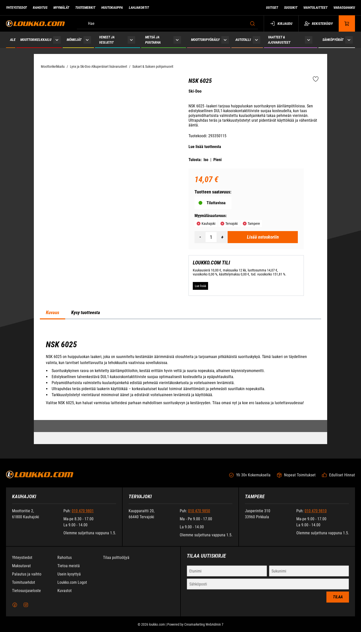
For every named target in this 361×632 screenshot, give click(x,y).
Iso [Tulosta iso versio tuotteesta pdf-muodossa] (206, 159)
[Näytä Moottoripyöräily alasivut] (225, 40)
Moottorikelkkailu (53, 66)
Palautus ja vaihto (26, 578)
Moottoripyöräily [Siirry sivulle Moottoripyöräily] (205, 40)
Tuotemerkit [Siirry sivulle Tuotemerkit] (85, 8)
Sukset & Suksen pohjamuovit (152, 66)
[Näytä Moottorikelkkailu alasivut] (56, 40)
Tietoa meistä (68, 570)
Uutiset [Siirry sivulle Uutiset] (272, 8)
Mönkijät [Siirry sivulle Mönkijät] (74, 40)
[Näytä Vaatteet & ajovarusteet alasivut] (308, 40)
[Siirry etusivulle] (35, 23)
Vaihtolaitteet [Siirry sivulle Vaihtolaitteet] (315, 8)
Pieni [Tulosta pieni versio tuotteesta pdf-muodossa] (217, 159)
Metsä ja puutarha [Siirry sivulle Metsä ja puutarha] (153, 39)
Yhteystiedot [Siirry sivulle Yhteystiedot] (16, 8)
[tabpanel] (180, 372)
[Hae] (167, 23)
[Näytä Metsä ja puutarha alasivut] (177, 40)
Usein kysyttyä (69, 578)
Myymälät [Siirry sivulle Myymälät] (61, 8)
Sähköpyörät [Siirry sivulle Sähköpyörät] (332, 40)
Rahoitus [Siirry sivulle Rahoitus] (40, 8)
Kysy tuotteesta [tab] (85, 312)
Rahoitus (64, 561)
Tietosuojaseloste (26, 594)
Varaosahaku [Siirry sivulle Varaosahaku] (344, 8)
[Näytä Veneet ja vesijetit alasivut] (131, 40)
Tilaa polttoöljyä (116, 561)
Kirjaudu (281, 23)
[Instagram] (25, 608)
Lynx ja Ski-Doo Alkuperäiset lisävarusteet (98, 66)
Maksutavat (21, 570)
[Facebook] (14, 608)
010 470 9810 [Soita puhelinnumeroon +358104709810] (316, 515)
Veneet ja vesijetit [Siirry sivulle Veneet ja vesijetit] (107, 39)
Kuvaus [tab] (52, 312)
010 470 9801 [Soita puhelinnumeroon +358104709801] (83, 515)
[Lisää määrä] (222, 237)
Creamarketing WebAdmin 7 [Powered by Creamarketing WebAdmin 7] (203, 628)
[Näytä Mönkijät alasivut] (87, 40)
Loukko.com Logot (72, 586)
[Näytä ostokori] (347, 23)
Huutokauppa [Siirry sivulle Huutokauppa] (112, 8)
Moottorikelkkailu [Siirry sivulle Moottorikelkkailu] (35, 40)
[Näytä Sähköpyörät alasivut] (348, 40)
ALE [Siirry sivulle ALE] (13, 40)
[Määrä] (211, 237)
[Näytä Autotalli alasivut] (256, 40)
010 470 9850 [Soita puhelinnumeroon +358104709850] (199, 515)
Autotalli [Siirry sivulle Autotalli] (243, 40)
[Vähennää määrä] (200, 237)
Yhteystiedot (22, 561)
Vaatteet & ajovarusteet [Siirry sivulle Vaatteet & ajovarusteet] (279, 39)
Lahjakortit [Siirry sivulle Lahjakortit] (139, 8)
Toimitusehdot (23, 586)
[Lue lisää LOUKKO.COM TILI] (200, 286)
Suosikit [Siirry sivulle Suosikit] (290, 8)
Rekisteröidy (318, 23)
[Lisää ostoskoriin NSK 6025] (263, 237)
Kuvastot (64, 594)
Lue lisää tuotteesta (205, 146)
